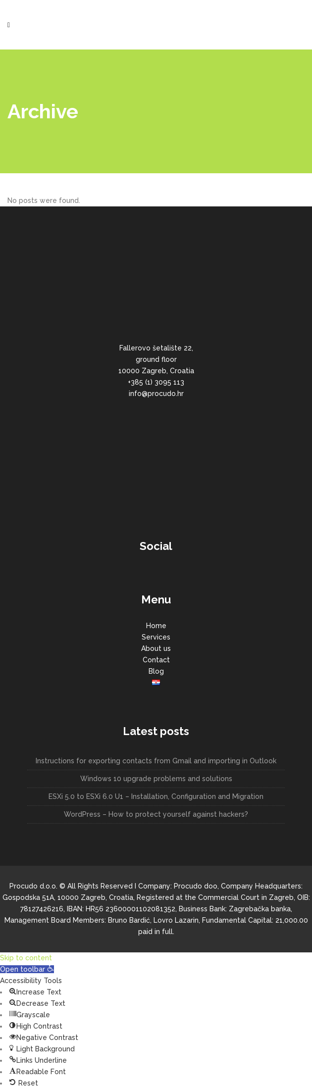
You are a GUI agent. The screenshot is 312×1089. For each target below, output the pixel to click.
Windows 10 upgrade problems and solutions (156, 779)
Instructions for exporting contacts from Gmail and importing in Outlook (156, 761)
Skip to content (26, 958)
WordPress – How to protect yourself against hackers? (156, 814)
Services (156, 637)
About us (156, 648)
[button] (27, 969)
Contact (156, 660)
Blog (156, 671)
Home (156, 626)
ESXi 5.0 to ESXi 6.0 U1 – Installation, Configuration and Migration (156, 796)
